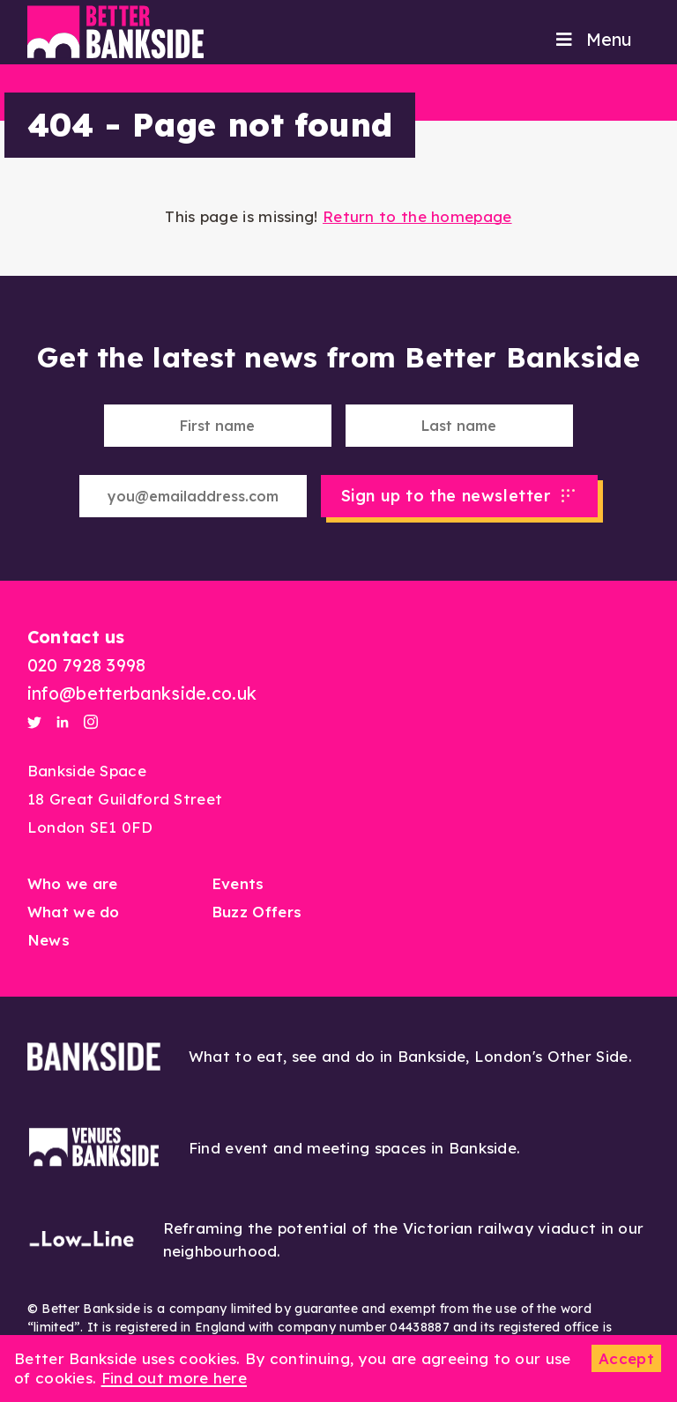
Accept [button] (626, 1358)
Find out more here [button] (174, 1378)
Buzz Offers (256, 911)
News (48, 940)
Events (238, 883)
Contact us (76, 637)
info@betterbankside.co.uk (142, 693)
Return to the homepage (417, 216)
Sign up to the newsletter (446, 496)
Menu (592, 39)
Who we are (72, 883)
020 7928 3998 (86, 665)
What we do (73, 911)
